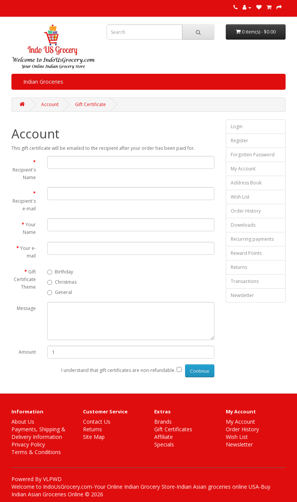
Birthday (60, 271)
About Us (22, 421)
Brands (163, 421)
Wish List (240, 197)
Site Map (94, 436)
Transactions (245, 281)
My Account (243, 168)
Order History (246, 211)
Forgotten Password (253, 154)
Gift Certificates (173, 429)
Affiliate (163, 436)
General (59, 292)
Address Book (246, 183)
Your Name (29, 228)
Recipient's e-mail (24, 205)
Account (50, 104)
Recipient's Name (24, 174)
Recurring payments (252, 239)
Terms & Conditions (36, 452)
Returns (239, 267)
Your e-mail (28, 252)
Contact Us (96, 421)
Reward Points (246, 253)
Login (237, 126)
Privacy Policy (28, 444)
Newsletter (242, 295)
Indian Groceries (43, 81)
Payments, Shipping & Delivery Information (38, 433)
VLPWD (52, 479)
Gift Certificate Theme (25, 279)
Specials (164, 444)
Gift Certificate (90, 104)
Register (239, 140)
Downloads (243, 225)
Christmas (62, 282)
